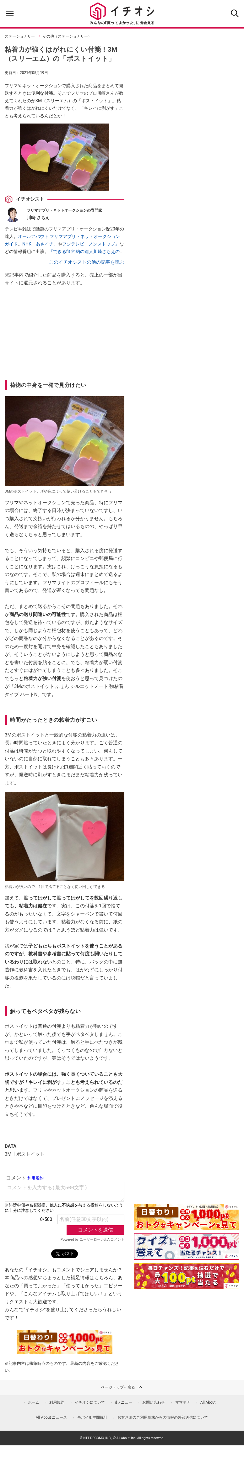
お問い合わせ (153, 1402)
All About (208, 1402)
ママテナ (182, 1402)
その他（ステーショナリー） (67, 36)
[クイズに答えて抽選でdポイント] (186, 1246)
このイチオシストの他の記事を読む (86, 262)
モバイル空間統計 (92, 1417)
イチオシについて (90, 1402)
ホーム (33, 1402)
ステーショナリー (20, 36)
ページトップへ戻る (122, 1387)
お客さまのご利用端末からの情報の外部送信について (162, 1417)
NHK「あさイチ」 (40, 243)
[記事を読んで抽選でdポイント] (186, 1276)
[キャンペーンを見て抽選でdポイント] (186, 1226)
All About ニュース (51, 1417)
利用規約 (56, 1402)
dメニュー (123, 1402)
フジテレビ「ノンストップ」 (90, 243)
